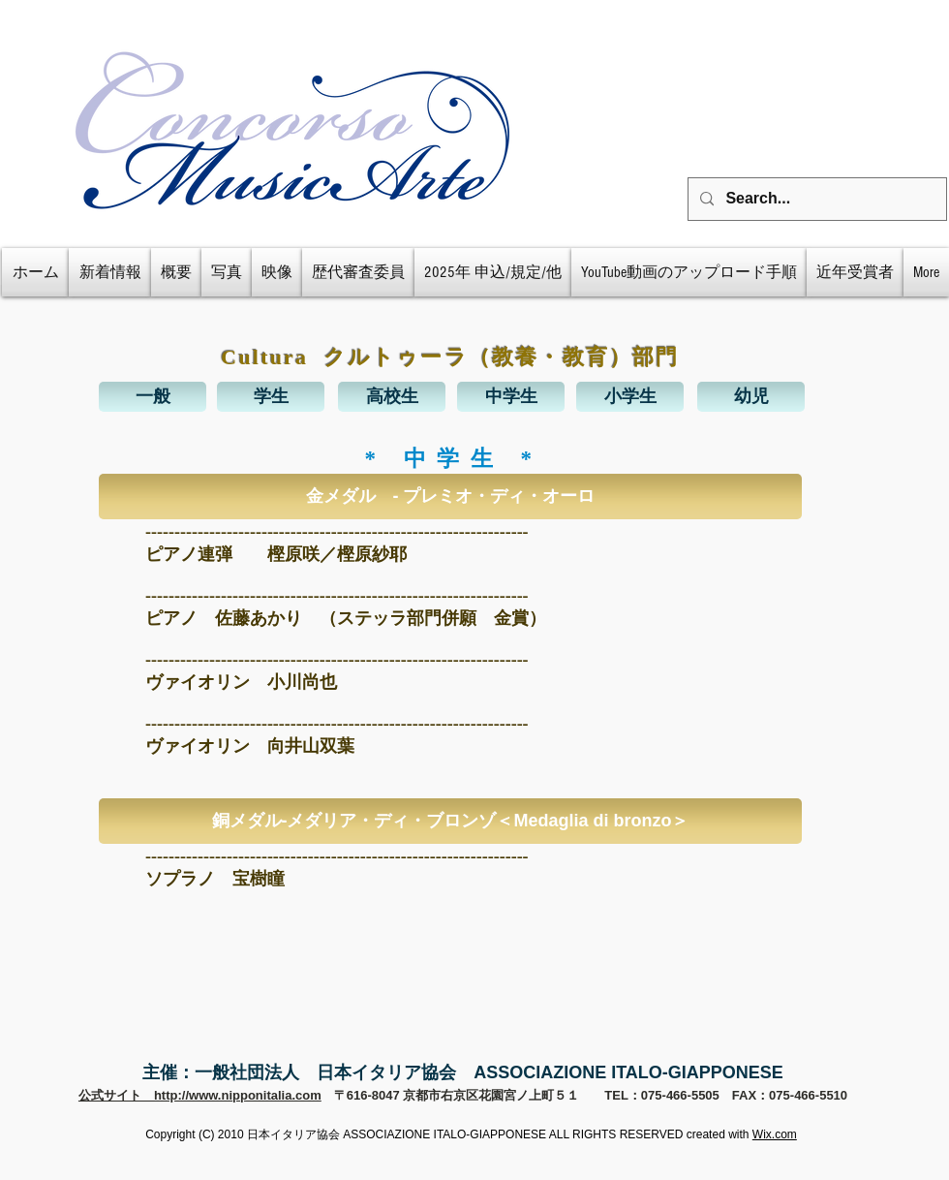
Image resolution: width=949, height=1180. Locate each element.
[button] (450, 496)
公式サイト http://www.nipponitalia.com (199, 1095)
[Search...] (815, 199)
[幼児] (751, 397)
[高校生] (391, 397)
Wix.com (774, 1134)
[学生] (270, 397)
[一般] (152, 397)
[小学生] (630, 397)
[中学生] (511, 397)
